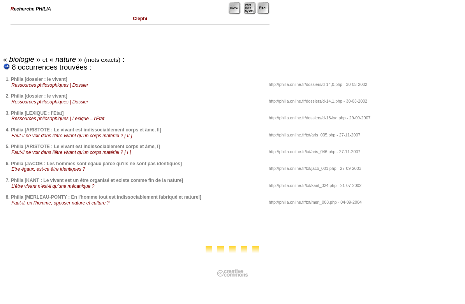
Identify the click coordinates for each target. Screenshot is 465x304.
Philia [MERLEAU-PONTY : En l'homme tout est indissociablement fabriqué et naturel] (106, 197)
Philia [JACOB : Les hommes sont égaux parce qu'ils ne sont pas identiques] (96, 163)
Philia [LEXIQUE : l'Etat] (37, 113)
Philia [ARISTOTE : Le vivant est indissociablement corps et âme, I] (85, 146)
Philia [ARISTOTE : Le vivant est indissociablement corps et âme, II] (86, 130)
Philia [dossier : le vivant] (39, 79)
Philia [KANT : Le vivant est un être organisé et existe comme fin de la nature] (97, 180)
